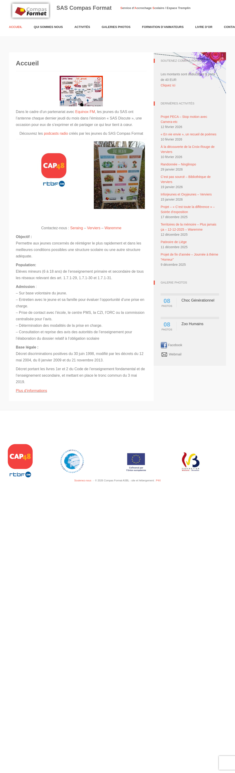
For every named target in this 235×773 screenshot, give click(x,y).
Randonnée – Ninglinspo (178, 164)
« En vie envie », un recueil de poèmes (188, 134)
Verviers (94, 228)
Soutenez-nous (82, 480)
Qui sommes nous (48, 27)
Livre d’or (203, 27)
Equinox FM (85, 112)
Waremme (112, 228)
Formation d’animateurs (163, 27)
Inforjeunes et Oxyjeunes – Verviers (186, 194)
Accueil (15, 27)
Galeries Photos (116, 27)
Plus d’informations (31, 391)
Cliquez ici (168, 85)
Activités (82, 27)
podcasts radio (56, 133)
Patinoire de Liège (174, 242)
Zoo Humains (192, 324)
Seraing (76, 228)
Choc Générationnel (197, 300)
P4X (158, 480)
